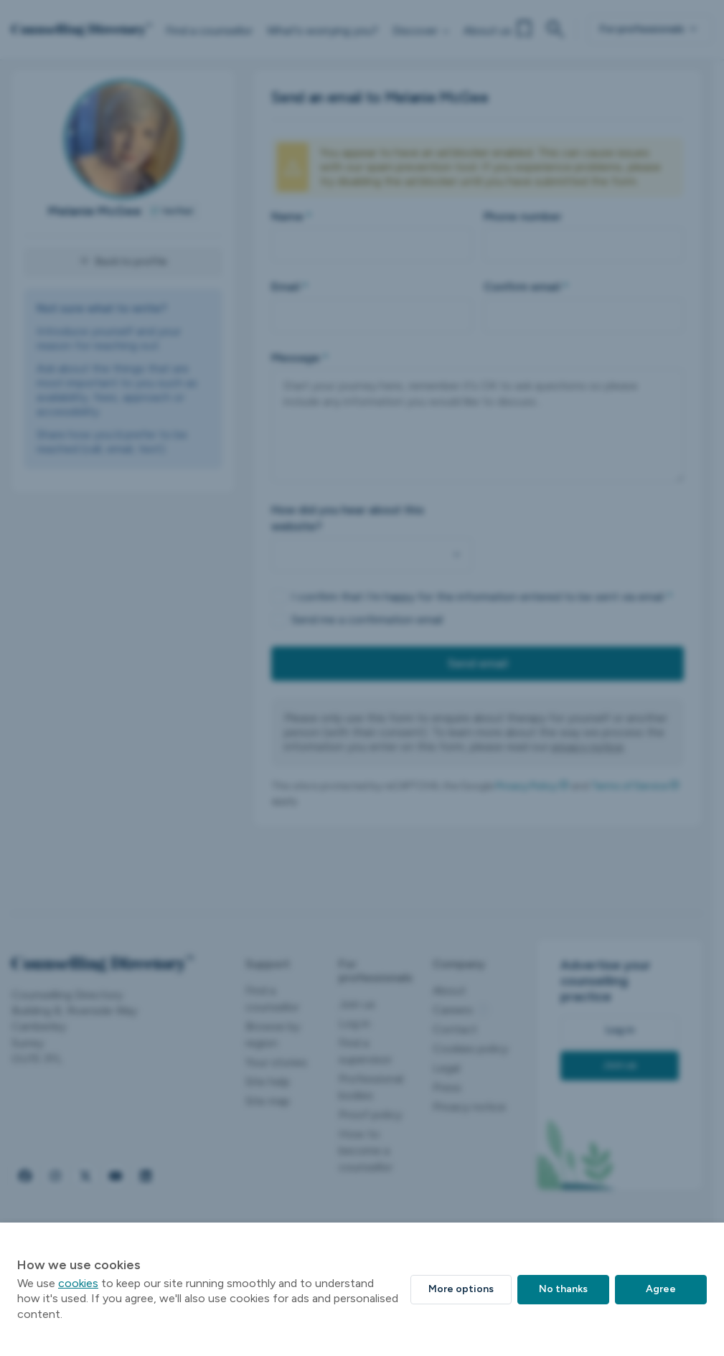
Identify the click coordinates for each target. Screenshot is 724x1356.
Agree (661, 1289)
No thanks (563, 1289)
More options (461, 1289)
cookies (78, 1283)
